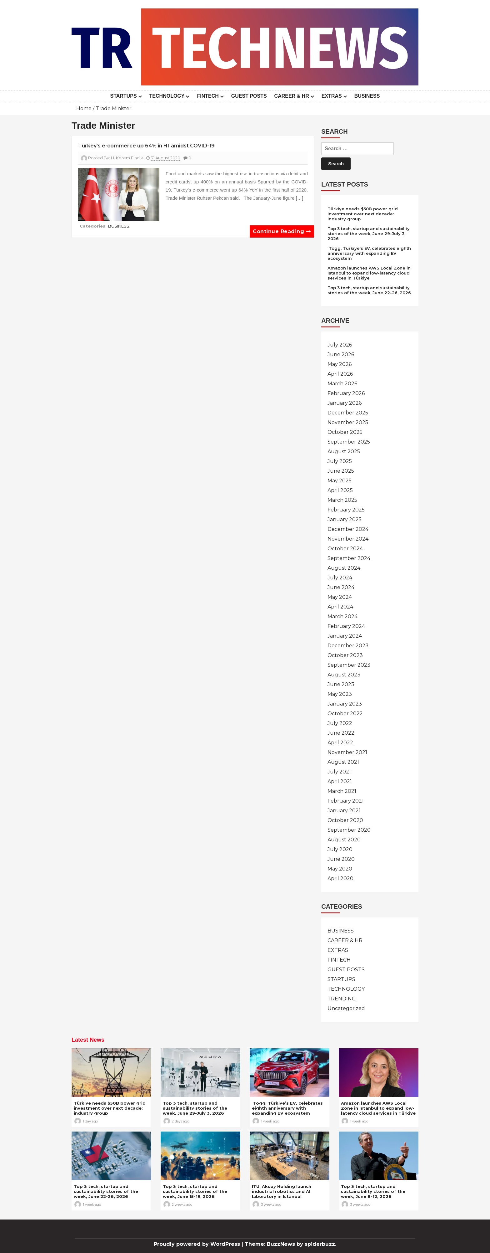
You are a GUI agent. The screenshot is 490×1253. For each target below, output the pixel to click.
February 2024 (346, 626)
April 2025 (340, 490)
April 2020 (340, 878)
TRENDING (342, 999)
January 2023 (345, 704)
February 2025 (346, 510)
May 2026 (340, 364)
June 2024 (341, 587)
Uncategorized (346, 1008)
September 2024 (349, 558)
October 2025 (345, 432)
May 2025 (340, 481)
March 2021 (342, 791)
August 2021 (343, 762)
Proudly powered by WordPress (198, 1244)
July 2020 (340, 849)
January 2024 (345, 636)
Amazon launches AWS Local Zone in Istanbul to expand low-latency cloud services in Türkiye (369, 272)
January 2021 (344, 811)
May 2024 (340, 597)
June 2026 (341, 354)
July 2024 (340, 578)
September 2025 (349, 442)
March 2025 (342, 500)
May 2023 (340, 694)
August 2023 (344, 675)
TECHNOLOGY (167, 96)
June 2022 (341, 733)
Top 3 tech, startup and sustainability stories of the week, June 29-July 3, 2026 (369, 233)
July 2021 (339, 772)
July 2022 (340, 723)
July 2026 (340, 345)
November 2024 (348, 539)
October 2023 (345, 655)
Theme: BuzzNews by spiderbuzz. (290, 1244)
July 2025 (340, 461)
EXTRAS (332, 96)
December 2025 (348, 413)
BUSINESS (367, 96)
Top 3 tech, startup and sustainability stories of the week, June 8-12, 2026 (373, 1191)
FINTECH (207, 96)
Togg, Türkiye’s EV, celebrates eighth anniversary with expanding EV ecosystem (369, 253)
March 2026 (342, 384)
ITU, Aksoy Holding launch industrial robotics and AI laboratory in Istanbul (281, 1191)
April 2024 (340, 607)
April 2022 (340, 743)
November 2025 (348, 422)
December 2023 (348, 646)
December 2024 (348, 529)
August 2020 (344, 840)
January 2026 (345, 403)
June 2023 (341, 684)
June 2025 (341, 471)
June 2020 (341, 859)
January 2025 (345, 519)
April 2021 (340, 781)
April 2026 (340, 374)
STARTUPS (123, 96)
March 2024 (343, 616)
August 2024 (344, 568)
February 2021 (346, 801)
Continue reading (282, 231)
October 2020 (345, 820)
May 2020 (340, 869)
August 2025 (344, 451)
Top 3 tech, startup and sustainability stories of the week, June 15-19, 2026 (195, 1191)
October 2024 (345, 549)
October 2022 (345, 713)
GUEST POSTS (249, 96)
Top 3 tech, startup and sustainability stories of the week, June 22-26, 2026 (369, 290)
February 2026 (346, 393)
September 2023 (349, 665)
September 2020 (349, 830)
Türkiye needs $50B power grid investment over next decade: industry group (363, 213)
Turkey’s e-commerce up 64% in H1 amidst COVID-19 (146, 146)
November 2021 (347, 752)
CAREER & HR (291, 96)
